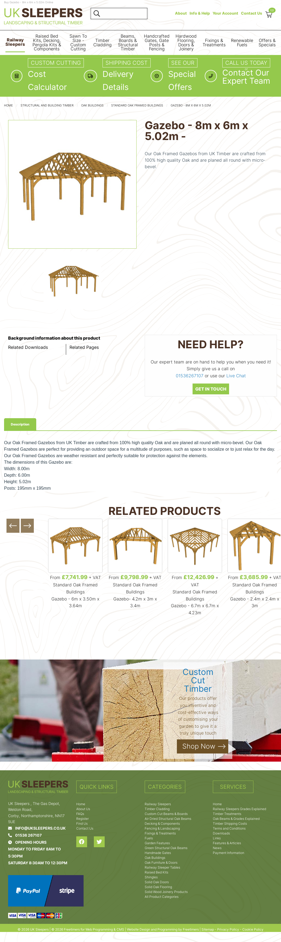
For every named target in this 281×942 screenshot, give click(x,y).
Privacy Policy (228, 929)
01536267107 (189, 375)
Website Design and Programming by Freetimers (163, 929)
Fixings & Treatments (214, 42)
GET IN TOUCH (210, 389)
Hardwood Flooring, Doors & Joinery (186, 42)
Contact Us (251, 13)
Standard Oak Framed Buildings (137, 105)
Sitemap (207, 929)
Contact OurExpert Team (246, 77)
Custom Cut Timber (198, 680)
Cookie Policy (252, 929)
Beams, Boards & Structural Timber (128, 42)
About (181, 13)
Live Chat (236, 375)
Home (8, 105)
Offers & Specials (267, 42)
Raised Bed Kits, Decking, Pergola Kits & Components (46, 42)
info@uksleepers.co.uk (37, 828)
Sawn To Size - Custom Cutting (78, 42)
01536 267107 (25, 835)
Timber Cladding (102, 42)
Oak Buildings (92, 105)
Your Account (225, 13)
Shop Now (198, 746)
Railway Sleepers (15, 42)
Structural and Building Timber (47, 105)
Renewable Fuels (242, 42)
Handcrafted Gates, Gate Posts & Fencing (157, 42)
